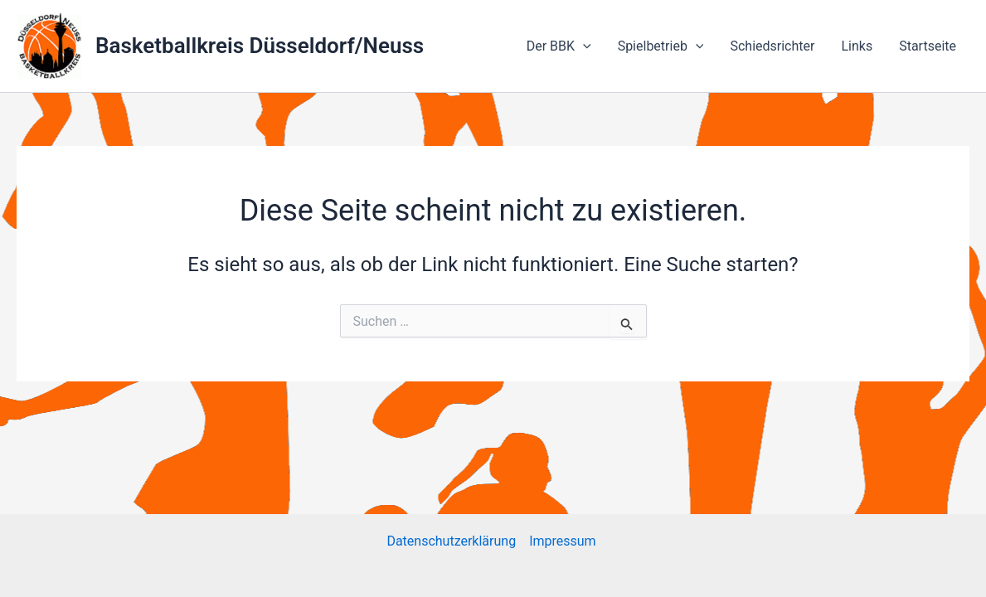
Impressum (564, 541)
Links (856, 46)
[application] (583, 46)
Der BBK (559, 46)
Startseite (927, 46)
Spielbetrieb (661, 46)
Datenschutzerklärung (451, 541)
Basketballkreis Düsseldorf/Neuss (259, 45)
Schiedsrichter (772, 46)
